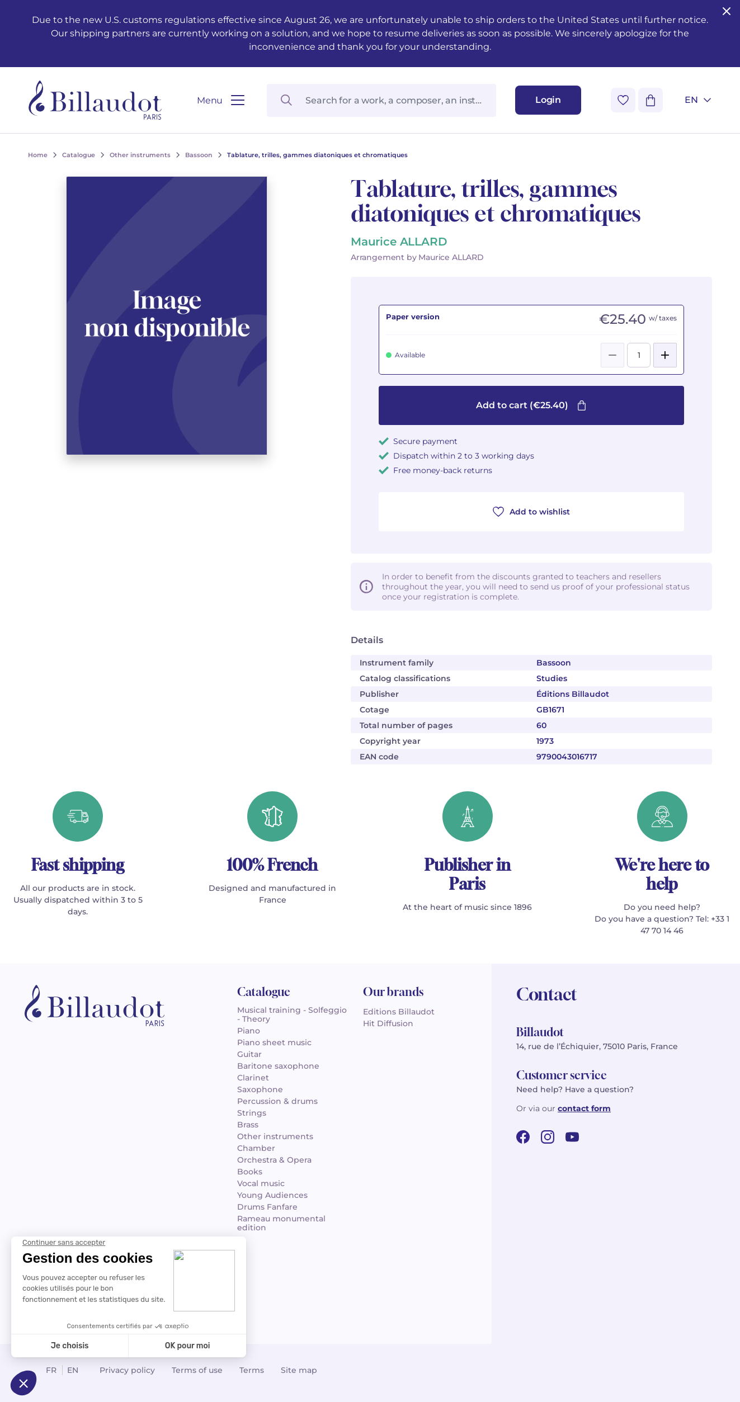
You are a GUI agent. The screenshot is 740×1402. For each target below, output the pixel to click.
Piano (248, 1030)
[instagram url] (547, 1137)
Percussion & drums (277, 1101)
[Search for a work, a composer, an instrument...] (381, 100)
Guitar (249, 1054)
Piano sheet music (274, 1042)
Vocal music (261, 1183)
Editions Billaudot (399, 1011)
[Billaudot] (95, 100)
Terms (251, 1370)
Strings (251, 1112)
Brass (247, 1124)
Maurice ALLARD (399, 241)
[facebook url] (523, 1137)
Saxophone (260, 1089)
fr (51, 1370)
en (72, 1370)
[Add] (665, 355)
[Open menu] (220, 100)
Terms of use (197, 1370)
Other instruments (275, 1136)
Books (249, 1171)
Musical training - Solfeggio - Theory (292, 1014)
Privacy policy (127, 1370)
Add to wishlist (531, 512)
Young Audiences (272, 1195)
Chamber (256, 1148)
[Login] (548, 100)
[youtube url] (572, 1137)
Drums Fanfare (267, 1206)
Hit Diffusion (388, 1023)
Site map (299, 1370)
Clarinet (253, 1077)
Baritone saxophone (278, 1065)
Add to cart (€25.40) (531, 405)
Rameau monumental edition (281, 1223)
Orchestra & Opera (274, 1159)
